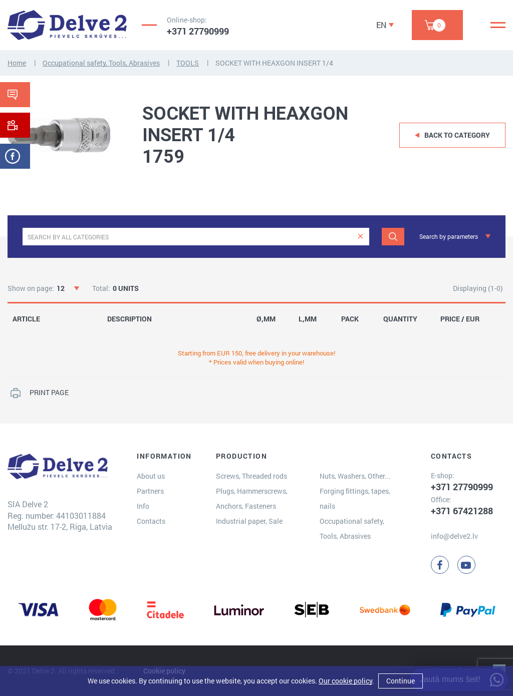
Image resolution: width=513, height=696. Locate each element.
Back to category (457, 135)
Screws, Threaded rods (251, 476)
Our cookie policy (345, 680)
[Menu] (497, 25)
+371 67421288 (462, 511)
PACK (350, 318)
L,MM (308, 318)
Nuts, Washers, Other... (355, 476)
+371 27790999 (198, 31)
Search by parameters (448, 236)
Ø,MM (266, 318)
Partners (150, 491)
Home (17, 63)
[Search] (393, 236)
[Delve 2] (67, 25)
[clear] (360, 236)
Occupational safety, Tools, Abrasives (101, 63)
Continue (400, 680)
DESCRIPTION (129, 318)
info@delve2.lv (454, 536)
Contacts (151, 521)
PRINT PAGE (49, 392)
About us (151, 476)
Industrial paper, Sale (249, 521)
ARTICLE (26, 318)
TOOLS (187, 63)
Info (143, 506)
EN (381, 25)
